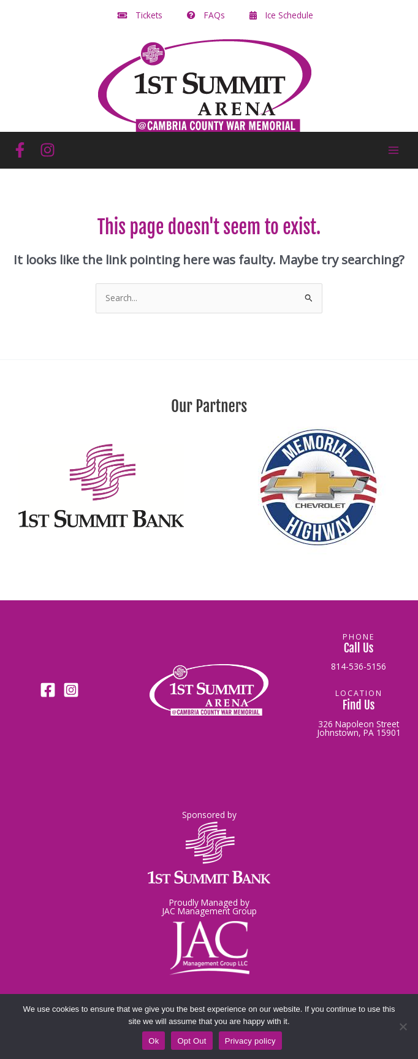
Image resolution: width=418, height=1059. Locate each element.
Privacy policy (250, 1041)
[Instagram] (47, 150)
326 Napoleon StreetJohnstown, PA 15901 (359, 728)
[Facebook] (20, 150)
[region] (209, 492)
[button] (101, 485)
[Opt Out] (403, 1026)
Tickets (140, 15)
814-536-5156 (358, 666)
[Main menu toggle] (393, 149)
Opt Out (191, 1041)
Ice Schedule (281, 15)
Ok (153, 1041)
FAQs (206, 15)
